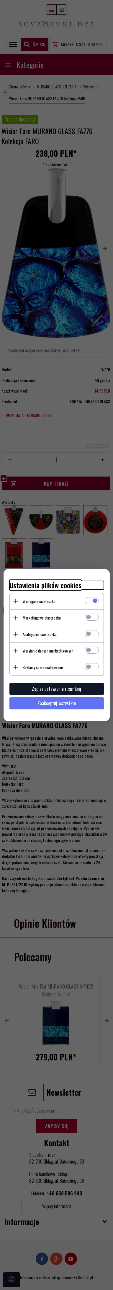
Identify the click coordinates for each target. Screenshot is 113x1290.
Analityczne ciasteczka (40, 634)
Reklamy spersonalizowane (43, 667)
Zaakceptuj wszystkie (56, 703)
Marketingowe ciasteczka (42, 618)
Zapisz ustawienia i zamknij (56, 688)
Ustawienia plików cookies (45, 585)
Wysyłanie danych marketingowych (48, 651)
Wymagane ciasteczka (39, 601)
